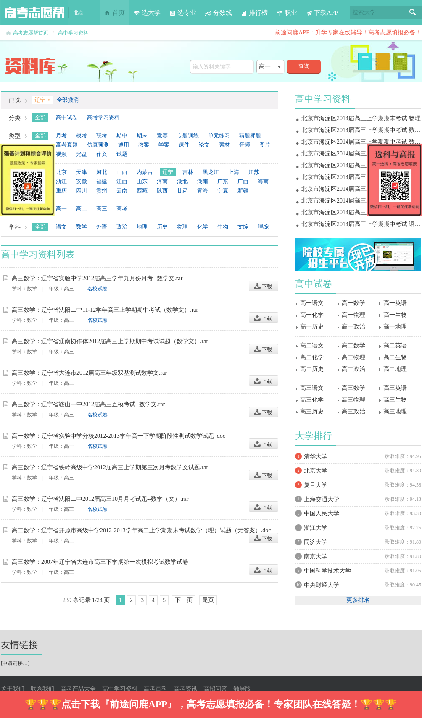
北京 (61, 172)
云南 (121, 190)
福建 (101, 181)
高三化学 (312, 400)
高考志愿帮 (34, 12)
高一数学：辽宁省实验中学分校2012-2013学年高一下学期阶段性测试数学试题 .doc (118, 436)
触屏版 (242, 689)
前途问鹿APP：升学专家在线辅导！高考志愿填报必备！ (348, 32)
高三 (101, 208)
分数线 (218, 12)
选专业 (182, 12)
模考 (81, 135)
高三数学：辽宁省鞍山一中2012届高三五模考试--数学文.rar (88, 404)
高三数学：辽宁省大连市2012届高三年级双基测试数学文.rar (89, 373)
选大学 (147, 12)
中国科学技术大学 (327, 571)
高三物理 (353, 400)
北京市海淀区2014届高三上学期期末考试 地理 (361, 153)
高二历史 (312, 369)
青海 (202, 190)
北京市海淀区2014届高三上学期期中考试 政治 (361, 189)
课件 (184, 145)
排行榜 (254, 12)
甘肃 (182, 190)
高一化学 (312, 315)
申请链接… (15, 663)
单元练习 (219, 135)
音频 (244, 145)
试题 (121, 154)
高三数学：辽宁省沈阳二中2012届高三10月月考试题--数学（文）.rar (100, 499)
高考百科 (155, 689)
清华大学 (315, 456)
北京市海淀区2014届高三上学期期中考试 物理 (361, 200)
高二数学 (353, 345)
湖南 (202, 181)
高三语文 (312, 388)
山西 (121, 172)
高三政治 (353, 411)
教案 (143, 145)
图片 (264, 145)
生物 (222, 227)
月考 (61, 135)
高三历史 (312, 411)
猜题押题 (250, 135)
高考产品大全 (78, 689)
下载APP (322, 12)
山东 (142, 181)
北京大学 (315, 471)
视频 (61, 154)
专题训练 (188, 135)
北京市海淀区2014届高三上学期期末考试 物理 (361, 118)
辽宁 (167, 172)
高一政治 (353, 326)
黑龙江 (211, 172)
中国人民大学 (321, 513)
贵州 (101, 190)
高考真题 (67, 145)
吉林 (187, 172)
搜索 (412, 12)
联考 (101, 135)
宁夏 (222, 190)
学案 (163, 145)
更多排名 (358, 600)
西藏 (142, 190)
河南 (162, 181)
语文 (61, 227)
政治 (121, 227)
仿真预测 (98, 145)
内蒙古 (145, 172)
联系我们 (42, 689)
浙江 (61, 181)
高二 (81, 208)
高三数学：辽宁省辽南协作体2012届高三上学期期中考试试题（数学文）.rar (110, 341)
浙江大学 (315, 528)
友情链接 (19, 644)
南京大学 (315, 556)
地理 (142, 227)
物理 (182, 227)
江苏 (253, 172)
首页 (114, 12)
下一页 (184, 600)
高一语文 (312, 303)
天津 (81, 172)
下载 (263, 286)
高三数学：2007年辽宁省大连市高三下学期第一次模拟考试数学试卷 (100, 562)
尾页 (208, 600)
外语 (101, 227)
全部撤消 (68, 100)
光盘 (81, 154)
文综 (242, 227)
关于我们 (12, 689)
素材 (224, 145)
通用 (123, 145)
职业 (286, 12)
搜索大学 (364, 12)
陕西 (162, 190)
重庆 (61, 190)
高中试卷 (67, 117)
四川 (81, 190)
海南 (263, 181)
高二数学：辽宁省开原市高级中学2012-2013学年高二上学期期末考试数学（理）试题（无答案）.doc (141, 530)
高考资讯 (185, 689)
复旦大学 (315, 485)
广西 (242, 181)
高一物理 (353, 315)
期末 (142, 135)
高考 (121, 208)
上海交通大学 (321, 499)
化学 (202, 227)
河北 (101, 172)
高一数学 (353, 303)
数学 (81, 227)
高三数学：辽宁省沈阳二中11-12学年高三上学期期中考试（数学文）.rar (105, 310)
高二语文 (312, 345)
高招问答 (215, 689)
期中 (121, 135)
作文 (101, 154)
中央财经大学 (321, 585)
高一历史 (312, 326)
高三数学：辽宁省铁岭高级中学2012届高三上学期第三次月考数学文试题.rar (110, 467)
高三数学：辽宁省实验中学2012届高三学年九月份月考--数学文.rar (97, 278)
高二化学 (312, 357)
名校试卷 (97, 289)
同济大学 (315, 542)
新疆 (242, 190)
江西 (121, 181)
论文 (204, 145)
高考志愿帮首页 (30, 33)
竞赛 (162, 135)
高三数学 (353, 388)
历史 (162, 227)
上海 (233, 172)
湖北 (182, 181)
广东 (222, 181)
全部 (40, 117)
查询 (303, 66)
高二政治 (353, 369)
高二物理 (353, 357)
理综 (263, 227)
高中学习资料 (73, 33)
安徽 (81, 181)
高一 (61, 208)
